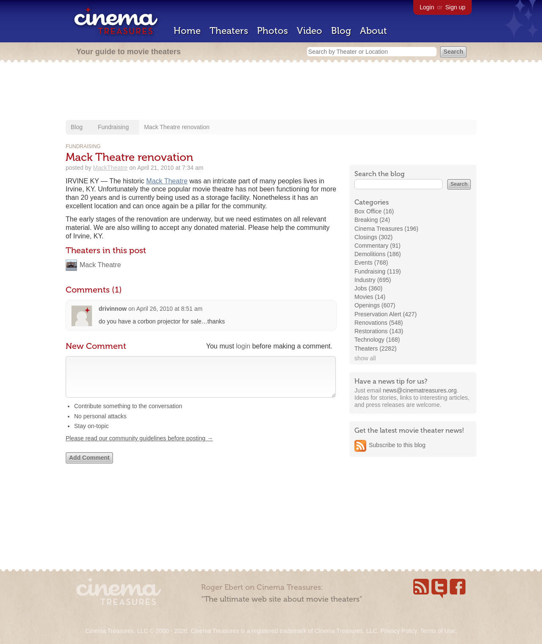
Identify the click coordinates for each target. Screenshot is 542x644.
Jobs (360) (368, 288)
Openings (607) (374, 305)
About (373, 30)
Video (309, 30)
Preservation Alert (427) (385, 314)
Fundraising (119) (377, 271)
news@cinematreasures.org (420, 390)
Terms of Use (437, 630)
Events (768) (371, 262)
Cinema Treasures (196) (386, 228)
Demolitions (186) (377, 254)
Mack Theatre (167, 181)
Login (427, 7)
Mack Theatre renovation (177, 127)
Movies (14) (369, 296)
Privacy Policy (398, 630)
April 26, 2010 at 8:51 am (169, 308)
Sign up (455, 7)
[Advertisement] (271, 92)
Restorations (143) (378, 331)
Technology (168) (377, 339)
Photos (272, 30)
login (243, 346)
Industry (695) (372, 279)
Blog (341, 30)
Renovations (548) (378, 322)
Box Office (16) (374, 211)
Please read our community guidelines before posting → (139, 446)
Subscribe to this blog (397, 445)
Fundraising (113, 127)
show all (365, 358)
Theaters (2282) (375, 348)
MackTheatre (110, 167)
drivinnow (113, 308)
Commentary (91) (377, 245)
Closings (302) (373, 237)
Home (187, 30)
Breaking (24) (372, 219)
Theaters (229, 30)
